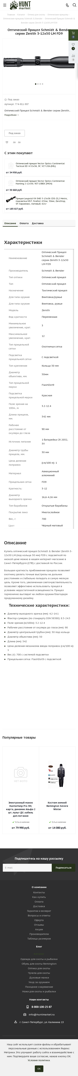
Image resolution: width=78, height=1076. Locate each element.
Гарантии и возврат (39, 910)
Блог (39, 946)
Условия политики (39, 1060)
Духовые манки (39, 977)
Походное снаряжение (39, 986)
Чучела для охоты (39, 972)
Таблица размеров (39, 938)
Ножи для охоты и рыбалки (39, 991)
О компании (39, 887)
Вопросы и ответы (39, 915)
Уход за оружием (39, 982)
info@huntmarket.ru (42, 1014)
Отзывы (39, 924)
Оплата (39, 901)
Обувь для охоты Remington (39, 963)
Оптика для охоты (39, 968)
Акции (39, 929)
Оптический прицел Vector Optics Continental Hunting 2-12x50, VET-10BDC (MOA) (40, 182)
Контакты (39, 892)
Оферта (39, 920)
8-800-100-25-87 (42, 1006)
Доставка (39, 906)
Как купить (39, 897)
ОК (39, 1068)
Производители (39, 934)
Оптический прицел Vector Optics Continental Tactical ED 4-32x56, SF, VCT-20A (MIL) (40, 165)
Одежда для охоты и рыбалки (39, 959)
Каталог (39, 953)
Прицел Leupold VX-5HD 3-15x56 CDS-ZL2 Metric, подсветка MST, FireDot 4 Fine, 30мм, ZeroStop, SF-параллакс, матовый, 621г (42, 201)
